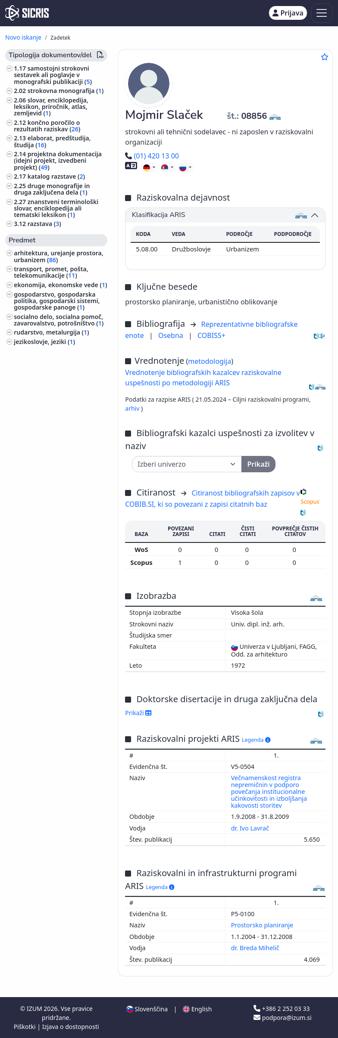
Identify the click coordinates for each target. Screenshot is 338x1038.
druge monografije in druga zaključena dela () (52, 189)
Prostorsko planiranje (263, 925)
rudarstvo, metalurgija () (51, 332)
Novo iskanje (23, 37)
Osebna (171, 335)
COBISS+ (211, 335)
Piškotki (26, 1027)
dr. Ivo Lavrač (251, 828)
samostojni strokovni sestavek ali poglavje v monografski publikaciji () (53, 74)
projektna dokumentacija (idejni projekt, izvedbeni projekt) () (58, 160)
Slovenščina (147, 1009)
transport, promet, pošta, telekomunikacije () (51, 272)
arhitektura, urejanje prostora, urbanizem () (58, 256)
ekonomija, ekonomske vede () (60, 285)
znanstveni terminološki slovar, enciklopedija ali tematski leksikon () (56, 208)
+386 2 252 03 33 (282, 1008)
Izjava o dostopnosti (70, 1027)
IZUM (35, 1008)
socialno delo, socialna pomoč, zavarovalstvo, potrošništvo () (58, 320)
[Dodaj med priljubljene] (324, 57)
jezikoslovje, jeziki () (44, 342)
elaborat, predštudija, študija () (52, 141)
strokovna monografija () (65, 91)
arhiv (133, 408)
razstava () (44, 224)
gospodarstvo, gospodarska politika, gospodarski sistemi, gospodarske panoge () (57, 300)
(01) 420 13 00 (152, 156)
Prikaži (138, 713)
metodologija (209, 361)
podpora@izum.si (282, 1017)
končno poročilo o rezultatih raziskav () (47, 125)
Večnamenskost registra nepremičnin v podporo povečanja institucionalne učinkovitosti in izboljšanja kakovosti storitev (269, 791)
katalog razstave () (56, 176)
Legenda (256, 740)
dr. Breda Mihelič (256, 948)
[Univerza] (187, 464)
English (197, 1009)
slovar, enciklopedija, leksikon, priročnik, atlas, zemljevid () (51, 106)
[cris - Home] (27, 13)
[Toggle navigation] (322, 13)
